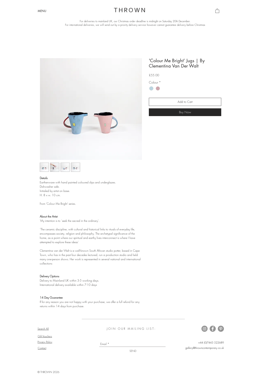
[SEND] (132, 351)
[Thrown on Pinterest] (221, 329)
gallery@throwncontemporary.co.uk (204, 348)
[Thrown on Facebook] (213, 329)
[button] (42, 11)
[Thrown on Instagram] (204, 329)
